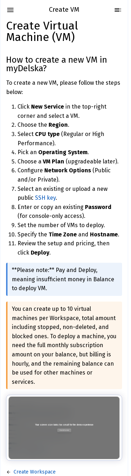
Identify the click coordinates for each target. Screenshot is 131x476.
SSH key (45, 197)
